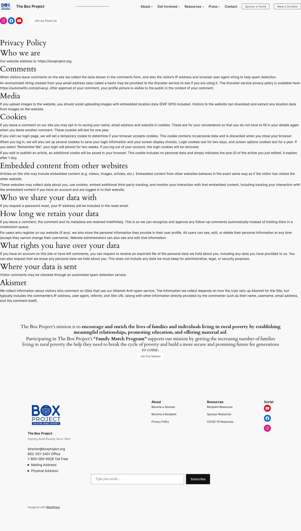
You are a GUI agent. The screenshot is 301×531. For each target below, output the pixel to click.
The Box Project (30, 6)
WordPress (53, 507)
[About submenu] (152, 6)
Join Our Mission (150, 356)
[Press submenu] (219, 6)
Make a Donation (287, 6)
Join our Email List (46, 20)
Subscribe (198, 479)
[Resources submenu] (203, 6)
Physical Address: (45, 471)
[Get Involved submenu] (179, 6)
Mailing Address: (44, 465)
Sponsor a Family (255, 6)
